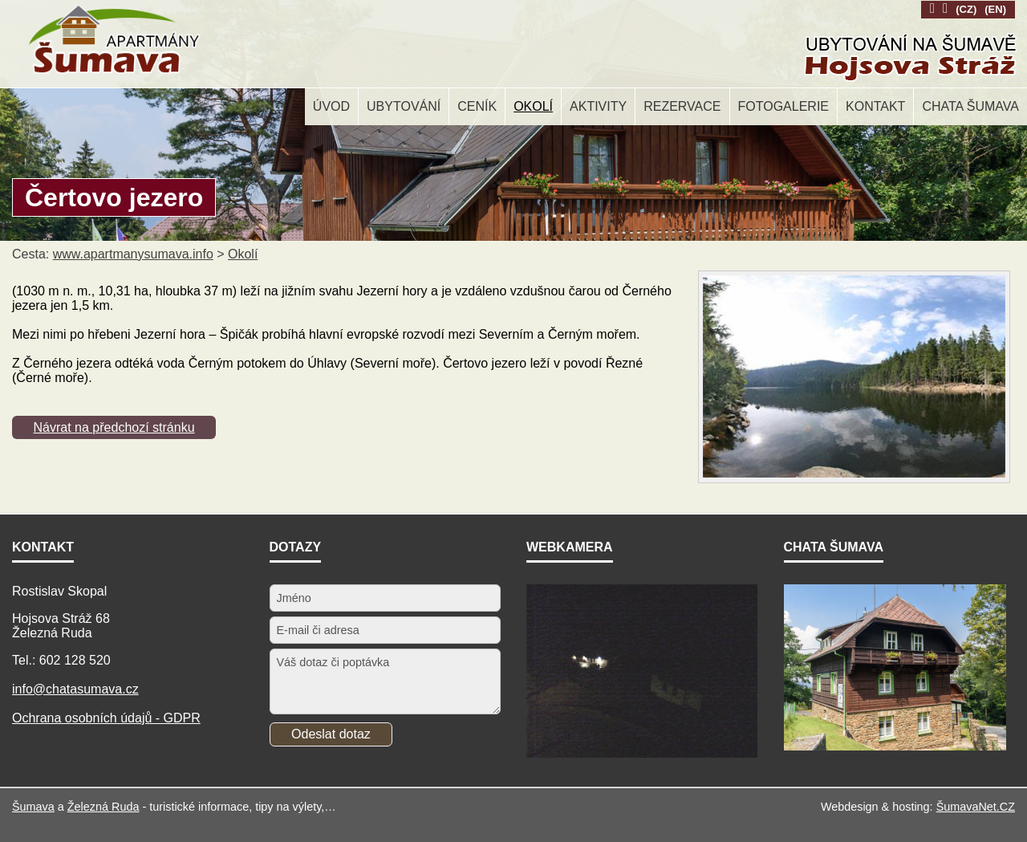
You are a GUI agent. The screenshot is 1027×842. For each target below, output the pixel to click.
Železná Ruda (103, 806)
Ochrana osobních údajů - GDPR (106, 718)
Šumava (33, 806)
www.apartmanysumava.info (133, 254)
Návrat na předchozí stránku (114, 427)
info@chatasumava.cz (75, 689)
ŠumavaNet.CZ (975, 806)
